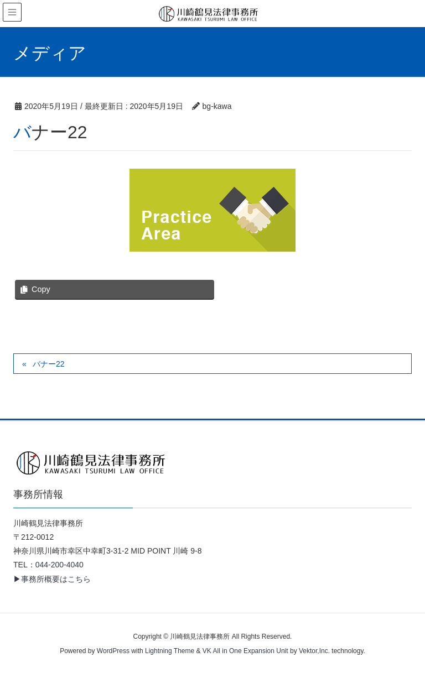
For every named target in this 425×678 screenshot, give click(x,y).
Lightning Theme (169, 651)
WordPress (113, 651)
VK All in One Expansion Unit (245, 651)
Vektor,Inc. (314, 651)
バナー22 (49, 363)
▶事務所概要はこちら (52, 579)
